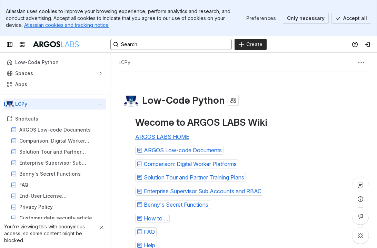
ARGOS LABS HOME (162, 136)
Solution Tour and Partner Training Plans (50, 152)
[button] (179, 150)
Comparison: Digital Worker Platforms (52, 141)
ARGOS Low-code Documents (55, 130)
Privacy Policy (57, 207)
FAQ (57, 184)
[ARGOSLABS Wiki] (55, 44)
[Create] (251, 44)
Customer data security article (55, 218)
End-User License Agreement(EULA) (40, 196)
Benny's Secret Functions (50, 174)
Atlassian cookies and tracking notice (66, 25)
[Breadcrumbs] (124, 62)
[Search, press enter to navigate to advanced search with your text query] (171, 44)
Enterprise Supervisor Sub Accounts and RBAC (50, 163)
